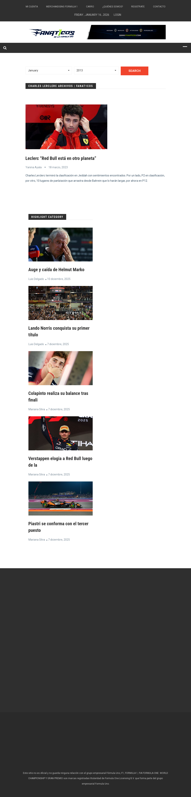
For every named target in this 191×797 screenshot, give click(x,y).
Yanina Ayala (34, 167)
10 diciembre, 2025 (58, 278)
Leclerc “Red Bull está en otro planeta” (62, 158)
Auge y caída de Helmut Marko (56, 269)
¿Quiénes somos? (112, 6)
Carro (90, 6)
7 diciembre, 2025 (58, 343)
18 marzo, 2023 (58, 167)
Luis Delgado (36, 278)
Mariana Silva (36, 408)
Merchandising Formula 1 (62, 6)
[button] (49, 70)
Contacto (159, 6)
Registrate (138, 6)
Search (135, 71)
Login (117, 14)
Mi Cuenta (32, 6)
